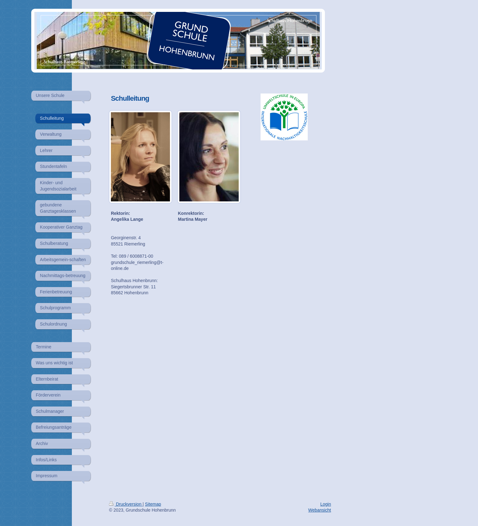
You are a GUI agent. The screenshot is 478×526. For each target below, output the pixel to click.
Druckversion (125, 504)
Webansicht (319, 510)
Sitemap (153, 504)
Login (325, 504)
